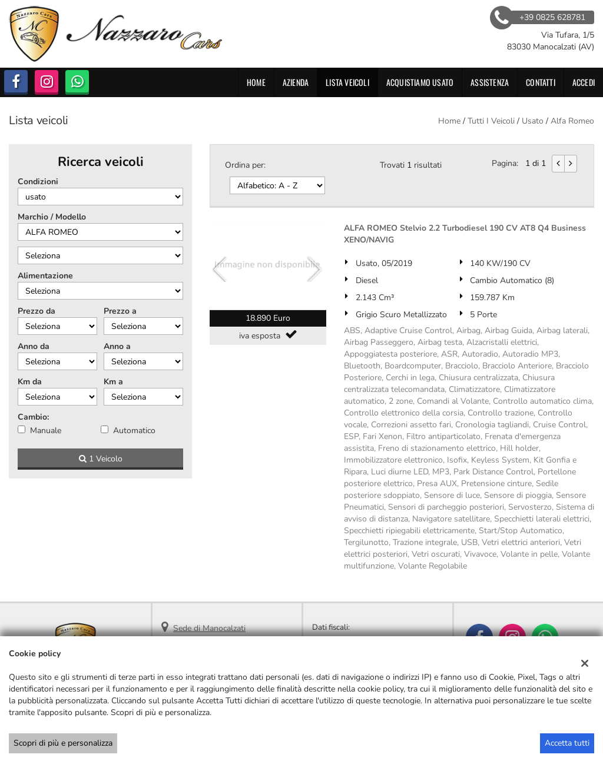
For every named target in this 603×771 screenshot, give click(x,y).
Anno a (117, 346)
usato (533, 121)
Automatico (134, 430)
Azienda (296, 82)
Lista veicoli (347, 82)
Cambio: (33, 417)
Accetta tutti (567, 743)
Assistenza (490, 82)
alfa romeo (572, 121)
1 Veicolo (100, 458)
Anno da (33, 346)
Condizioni (38, 181)
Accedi (583, 82)
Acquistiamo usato (419, 82)
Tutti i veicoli (491, 121)
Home (256, 82)
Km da (30, 381)
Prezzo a (120, 311)
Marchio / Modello (52, 216)
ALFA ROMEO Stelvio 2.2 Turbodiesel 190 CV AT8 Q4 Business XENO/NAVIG (465, 233)
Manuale (46, 430)
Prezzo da (36, 311)
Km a (113, 381)
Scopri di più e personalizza (63, 743)
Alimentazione (45, 275)
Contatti (540, 82)
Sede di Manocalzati (209, 628)
